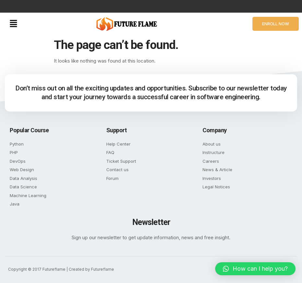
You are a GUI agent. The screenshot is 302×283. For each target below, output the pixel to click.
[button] (13, 24)
